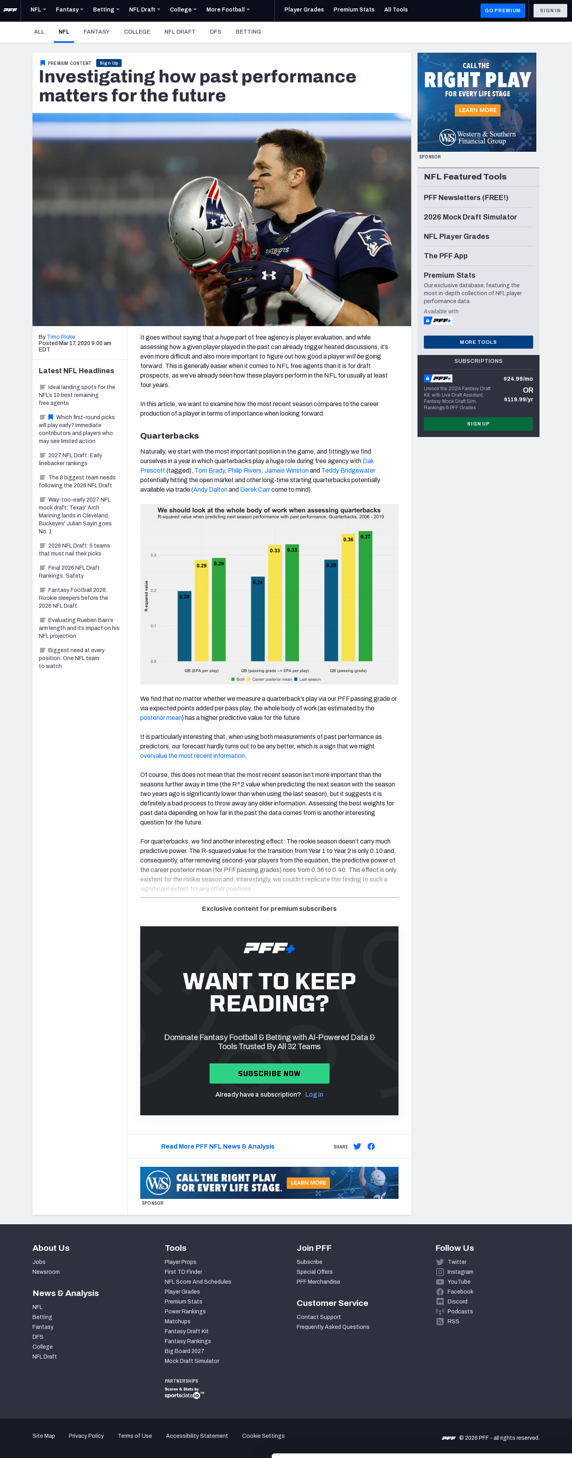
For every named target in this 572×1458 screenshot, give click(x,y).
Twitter (457, 1262)
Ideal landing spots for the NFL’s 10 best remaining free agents (77, 395)
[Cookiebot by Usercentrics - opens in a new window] (51, 1442)
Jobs (39, 1262)
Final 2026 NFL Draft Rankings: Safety (69, 572)
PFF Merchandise (318, 1282)
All (39, 32)
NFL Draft (180, 32)
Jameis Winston (287, 470)
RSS (454, 1321)
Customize (506, 1412)
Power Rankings (185, 1312)
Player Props (180, 1262)
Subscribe (309, 1262)
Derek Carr (255, 489)
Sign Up (109, 63)
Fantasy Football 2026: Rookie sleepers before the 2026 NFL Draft (73, 598)
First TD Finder (183, 1272)
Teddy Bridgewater (348, 470)
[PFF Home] (10, 11)
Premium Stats (183, 1302)
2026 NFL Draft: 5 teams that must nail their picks (74, 550)
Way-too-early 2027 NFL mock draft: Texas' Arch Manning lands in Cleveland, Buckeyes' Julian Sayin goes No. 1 (75, 515)
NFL (66, 32)
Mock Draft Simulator (192, 1361)
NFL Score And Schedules (198, 1282)
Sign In (550, 10)
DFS (215, 32)
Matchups (178, 1321)
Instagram (460, 1272)
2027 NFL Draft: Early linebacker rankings (70, 459)
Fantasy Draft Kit (187, 1331)
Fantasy (97, 32)
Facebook (460, 1292)
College (137, 32)
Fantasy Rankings (188, 1341)
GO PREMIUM (503, 10)
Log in (314, 1094)
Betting (248, 32)
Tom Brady (209, 470)
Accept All (506, 1386)
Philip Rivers (244, 470)
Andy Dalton (210, 489)
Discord (457, 1302)
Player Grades (182, 1292)
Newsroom (46, 1272)
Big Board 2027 (184, 1351)
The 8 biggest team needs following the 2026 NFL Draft (77, 482)
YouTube (459, 1282)
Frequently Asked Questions (333, 1327)
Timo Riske (61, 337)
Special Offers (315, 1272)
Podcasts (460, 1312)
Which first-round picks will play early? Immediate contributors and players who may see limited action (77, 429)
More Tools (478, 342)
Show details (122, 1442)
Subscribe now (269, 1073)
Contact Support (319, 1317)
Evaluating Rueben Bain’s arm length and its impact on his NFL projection (79, 628)
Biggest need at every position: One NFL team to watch (72, 658)
